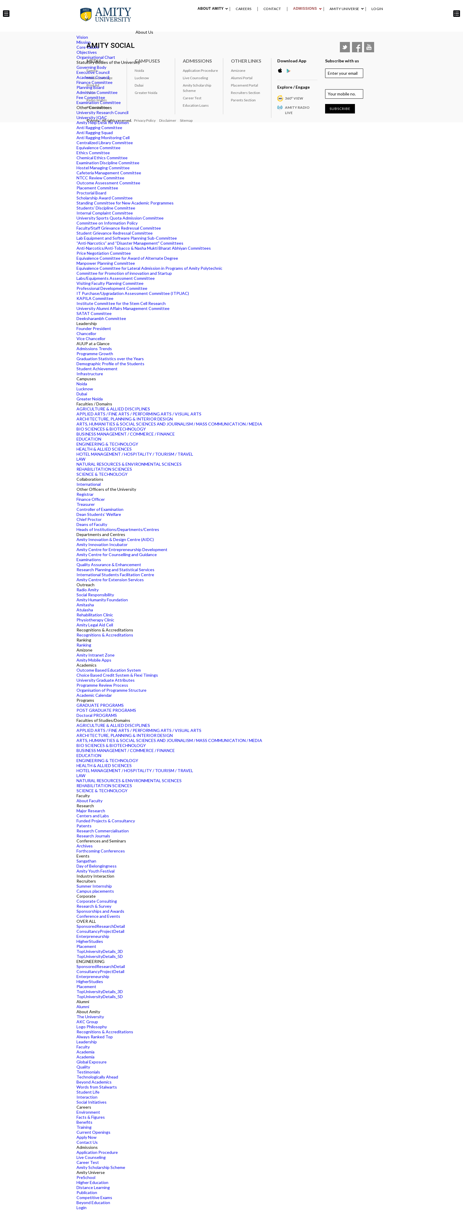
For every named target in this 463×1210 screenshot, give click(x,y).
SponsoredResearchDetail (100, 926)
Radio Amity (87, 589)
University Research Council (102, 112)
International (88, 484)
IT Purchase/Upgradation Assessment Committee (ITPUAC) (132, 293)
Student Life (88, 1091)
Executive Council (93, 72)
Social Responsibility (95, 594)
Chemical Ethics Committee (102, 157)
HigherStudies (89, 941)
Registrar (85, 494)
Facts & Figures (90, 1117)
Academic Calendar (94, 695)
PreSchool (85, 1177)
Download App (291, 60)
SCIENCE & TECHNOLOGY (102, 474)
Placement (362, 26)
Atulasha (84, 609)
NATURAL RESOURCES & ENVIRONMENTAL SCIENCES (129, 464)
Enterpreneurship (92, 936)
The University (90, 1016)
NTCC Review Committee (100, 177)
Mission (83, 42)
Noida (81, 383)
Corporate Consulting (96, 901)
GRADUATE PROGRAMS (100, 705)
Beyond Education (93, 1202)
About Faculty (89, 800)
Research (238, 26)
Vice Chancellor (90, 338)
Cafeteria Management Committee (108, 172)
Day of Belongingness (96, 865)
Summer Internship (94, 886)
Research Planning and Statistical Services (115, 569)
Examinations (88, 559)
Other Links (246, 61)
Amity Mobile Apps (93, 659)
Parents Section (243, 100)
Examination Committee (98, 102)
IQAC (380, 26)
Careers (244, 9)
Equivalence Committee (98, 147)
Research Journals (93, 835)
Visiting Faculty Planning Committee (110, 283)
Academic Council (92, 77)
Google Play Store (290, 70)
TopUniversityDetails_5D (99, 956)
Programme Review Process (102, 685)
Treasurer (85, 504)
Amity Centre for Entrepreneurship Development (121, 549)
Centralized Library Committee (104, 142)
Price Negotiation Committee (103, 253)
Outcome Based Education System (108, 670)
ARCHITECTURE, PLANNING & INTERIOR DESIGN (124, 418)
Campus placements (95, 891)
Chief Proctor (89, 519)
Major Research (90, 810)
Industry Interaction (289, 26)
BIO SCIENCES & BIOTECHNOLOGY (111, 428)
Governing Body (91, 67)
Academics (215, 26)
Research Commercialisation (102, 830)
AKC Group (87, 1021)
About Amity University (177, 26)
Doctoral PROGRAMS (96, 715)
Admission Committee (97, 92)
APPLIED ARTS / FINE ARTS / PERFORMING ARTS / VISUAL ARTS (138, 413)
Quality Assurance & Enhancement (108, 564)
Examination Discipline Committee (107, 162)
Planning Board (90, 87)
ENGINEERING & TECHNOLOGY (107, 443)
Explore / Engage (293, 87)
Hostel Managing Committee (103, 167)
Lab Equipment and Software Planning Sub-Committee (126, 238)
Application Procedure (97, 1152)
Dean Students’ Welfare (98, 514)
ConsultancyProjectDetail (100, 931)
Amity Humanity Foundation (102, 599)
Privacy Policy (145, 120)
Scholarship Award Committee (104, 197)
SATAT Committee (94, 313)
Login (377, 9)
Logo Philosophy (91, 1026)
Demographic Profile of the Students (110, 363)
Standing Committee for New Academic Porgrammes (125, 202)
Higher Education (92, 1182)
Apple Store (282, 70)
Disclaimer (167, 120)
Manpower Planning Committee (105, 263)
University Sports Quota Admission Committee (120, 217)
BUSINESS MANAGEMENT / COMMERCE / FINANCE (125, 433)
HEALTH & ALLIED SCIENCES (104, 448)
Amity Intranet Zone (95, 654)
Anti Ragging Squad (94, 132)
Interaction (86, 1096)
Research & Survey (93, 906)
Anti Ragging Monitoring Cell (103, 137)
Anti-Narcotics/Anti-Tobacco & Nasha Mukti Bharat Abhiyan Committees (143, 248)
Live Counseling (91, 1157)
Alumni (341, 26)
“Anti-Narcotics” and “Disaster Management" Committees (129, 243)
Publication (86, 1192)
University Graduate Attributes (105, 680)
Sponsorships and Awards (100, 911)
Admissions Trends (94, 348)
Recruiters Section (245, 92)
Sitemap (186, 120)
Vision (82, 37)
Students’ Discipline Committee (105, 207)
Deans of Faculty (91, 524)
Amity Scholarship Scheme (100, 1167)
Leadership (86, 1041)
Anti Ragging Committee (99, 127)
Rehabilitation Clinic (94, 614)
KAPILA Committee (94, 298)
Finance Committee (94, 82)
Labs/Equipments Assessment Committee (115, 278)
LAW (80, 459)
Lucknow (84, 388)
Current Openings (93, 1132)
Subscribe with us (342, 60)
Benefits (84, 1122)
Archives (84, 845)
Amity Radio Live (297, 110)
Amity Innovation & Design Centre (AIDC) (115, 539)
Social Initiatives (91, 1102)
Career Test (87, 1162)
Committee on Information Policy (107, 222)
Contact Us (87, 1142)
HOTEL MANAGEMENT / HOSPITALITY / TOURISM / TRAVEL (134, 454)
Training (84, 1127)
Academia (85, 1051)
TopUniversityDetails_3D (99, 951)
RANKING (322, 26)
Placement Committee (97, 187)
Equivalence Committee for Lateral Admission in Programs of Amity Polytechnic (149, 268)
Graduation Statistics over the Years (110, 358)
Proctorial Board (91, 192)
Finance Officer (90, 499)
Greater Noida (89, 398)
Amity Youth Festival (95, 870)
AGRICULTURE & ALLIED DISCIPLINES (113, 408)
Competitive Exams (94, 1197)
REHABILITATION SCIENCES (104, 469)
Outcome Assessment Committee (108, 182)
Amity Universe (344, 9)
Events (258, 26)
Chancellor (86, 333)
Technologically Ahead (97, 1076)
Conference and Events (98, 916)
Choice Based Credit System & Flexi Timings (117, 675)
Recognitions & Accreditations (104, 634)
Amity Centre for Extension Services (110, 579)
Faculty (83, 1046)
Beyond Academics (94, 1081)
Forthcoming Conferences (100, 850)
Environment (88, 1112)
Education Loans (196, 105)
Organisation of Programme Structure (111, 690)
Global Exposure (91, 1061)
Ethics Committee (93, 152)
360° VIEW (294, 98)
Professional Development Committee (111, 288)
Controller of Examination (99, 509)
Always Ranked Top (94, 1036)
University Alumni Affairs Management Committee (122, 308)
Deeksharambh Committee (101, 318)
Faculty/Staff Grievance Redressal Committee (118, 227)
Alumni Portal (241, 78)
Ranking (83, 644)
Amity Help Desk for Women (102, 122)
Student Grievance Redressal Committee (114, 232)
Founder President (93, 328)
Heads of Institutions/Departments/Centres (117, 529)
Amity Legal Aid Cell (94, 624)
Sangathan (86, 860)
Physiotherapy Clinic (95, 619)
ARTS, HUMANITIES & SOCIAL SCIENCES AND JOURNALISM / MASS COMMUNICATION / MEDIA (169, 423)
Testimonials (88, 1071)
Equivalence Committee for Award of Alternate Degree (127, 258)
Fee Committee (90, 97)
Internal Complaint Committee (104, 212)
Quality (83, 1066)
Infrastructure (89, 373)
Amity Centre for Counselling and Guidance (116, 554)
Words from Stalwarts (96, 1086)
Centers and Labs (92, 815)
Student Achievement (97, 368)
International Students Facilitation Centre (115, 574)
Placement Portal (244, 85)
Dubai (81, 393)
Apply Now (86, 1137)
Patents (84, 825)
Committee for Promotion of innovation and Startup (124, 273)
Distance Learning (93, 1187)
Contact (272, 9)
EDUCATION (88, 438)
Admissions (305, 9)
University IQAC (91, 117)
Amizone (238, 70)
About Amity (211, 9)
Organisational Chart (95, 57)
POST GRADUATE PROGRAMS (106, 710)
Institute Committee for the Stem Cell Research (121, 303)
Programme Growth (94, 353)
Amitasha (85, 604)
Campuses (147, 61)
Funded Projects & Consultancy (105, 820)
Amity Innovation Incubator (102, 544)
